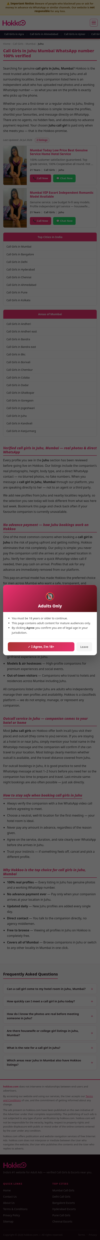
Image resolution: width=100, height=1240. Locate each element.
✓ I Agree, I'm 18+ (41, 647)
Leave (84, 647)
